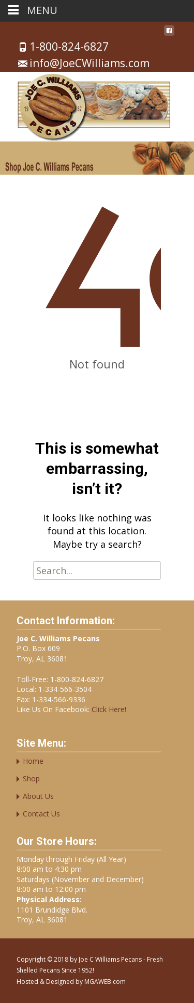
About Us (38, 796)
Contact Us (41, 814)
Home (33, 761)
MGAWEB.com (105, 981)
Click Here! (107, 709)
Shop (31, 778)
